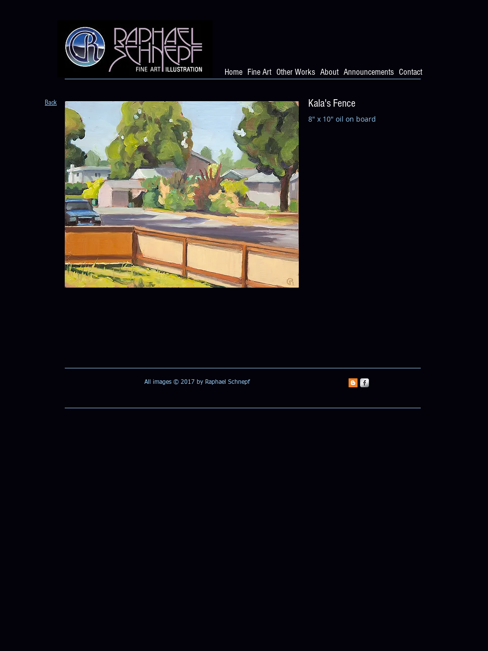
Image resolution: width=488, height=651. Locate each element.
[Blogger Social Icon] (353, 382)
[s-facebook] (364, 382)
